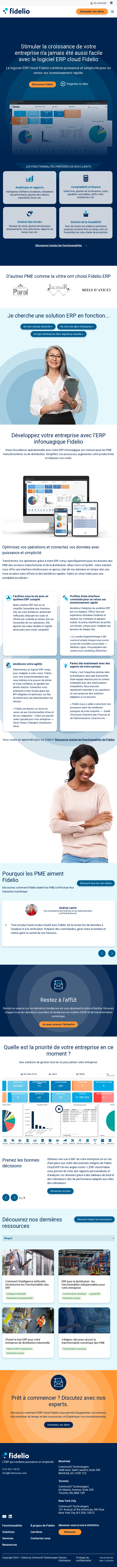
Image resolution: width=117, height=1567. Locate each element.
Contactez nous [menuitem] (40, 1538)
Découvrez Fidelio (42, 84)
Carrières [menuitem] (36, 1531)
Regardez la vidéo (74, 83)
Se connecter (98, 3)
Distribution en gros (71, 1298)
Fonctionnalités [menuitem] (12, 1525)
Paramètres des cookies (106, 1559)
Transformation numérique (74, 1294)
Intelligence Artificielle (16, 1294)
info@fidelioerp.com (14, 1473)
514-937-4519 (11, 1469)
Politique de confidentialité (83, 1559)
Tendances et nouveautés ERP (20, 1298)
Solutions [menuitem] (8, 1531)
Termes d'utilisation (64, 1559)
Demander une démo (92, 11)
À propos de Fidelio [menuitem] (42, 1525)
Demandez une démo (58, 1424)
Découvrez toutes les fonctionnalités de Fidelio (85, 739)
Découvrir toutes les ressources (94, 1219)
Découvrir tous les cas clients (96, 883)
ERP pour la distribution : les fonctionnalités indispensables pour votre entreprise (83, 1284)
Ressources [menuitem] (9, 1544)
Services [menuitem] (7, 1538)
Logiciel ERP (94, 1294)
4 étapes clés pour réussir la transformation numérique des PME (83, 1341)
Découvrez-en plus (60, 1191)
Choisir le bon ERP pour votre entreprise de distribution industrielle (27, 1341)
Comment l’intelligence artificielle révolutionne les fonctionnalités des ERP (27, 1284)
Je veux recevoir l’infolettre (58, 1024)
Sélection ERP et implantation (19, 1349)
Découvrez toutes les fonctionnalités (58, 245)
